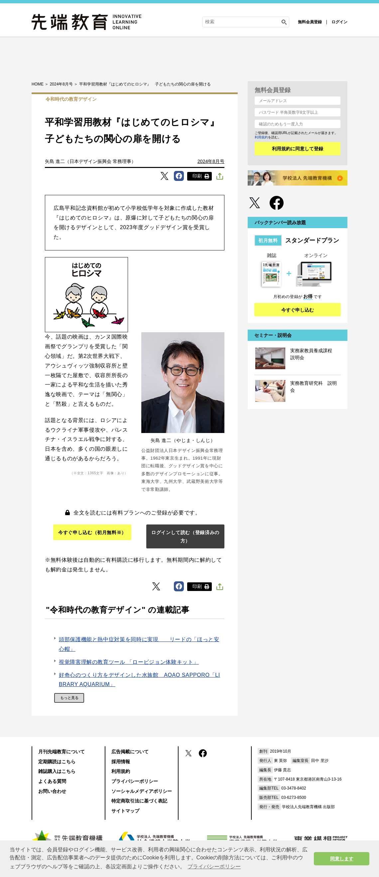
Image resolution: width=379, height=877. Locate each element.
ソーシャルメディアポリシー (141, 791)
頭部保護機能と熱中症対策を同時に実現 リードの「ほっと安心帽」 (139, 644)
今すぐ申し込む (297, 310)
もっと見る (69, 698)
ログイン (339, 22)
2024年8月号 (210, 161)
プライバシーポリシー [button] (214, 866)
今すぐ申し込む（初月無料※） (92, 532)
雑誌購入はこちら (56, 771)
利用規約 (261, 137)
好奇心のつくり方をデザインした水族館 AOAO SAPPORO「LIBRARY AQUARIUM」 (139, 679)
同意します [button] (341, 858)
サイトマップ (125, 810)
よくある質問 (52, 781)
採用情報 (120, 761)
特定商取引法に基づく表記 (139, 801)
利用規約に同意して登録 (297, 148)
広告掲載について (130, 751)
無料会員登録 (310, 22)
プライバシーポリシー (134, 781)
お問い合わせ (52, 791)
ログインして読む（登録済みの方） (185, 536)
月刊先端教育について (61, 751)
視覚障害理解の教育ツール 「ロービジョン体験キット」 (129, 662)
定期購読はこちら (56, 761)
